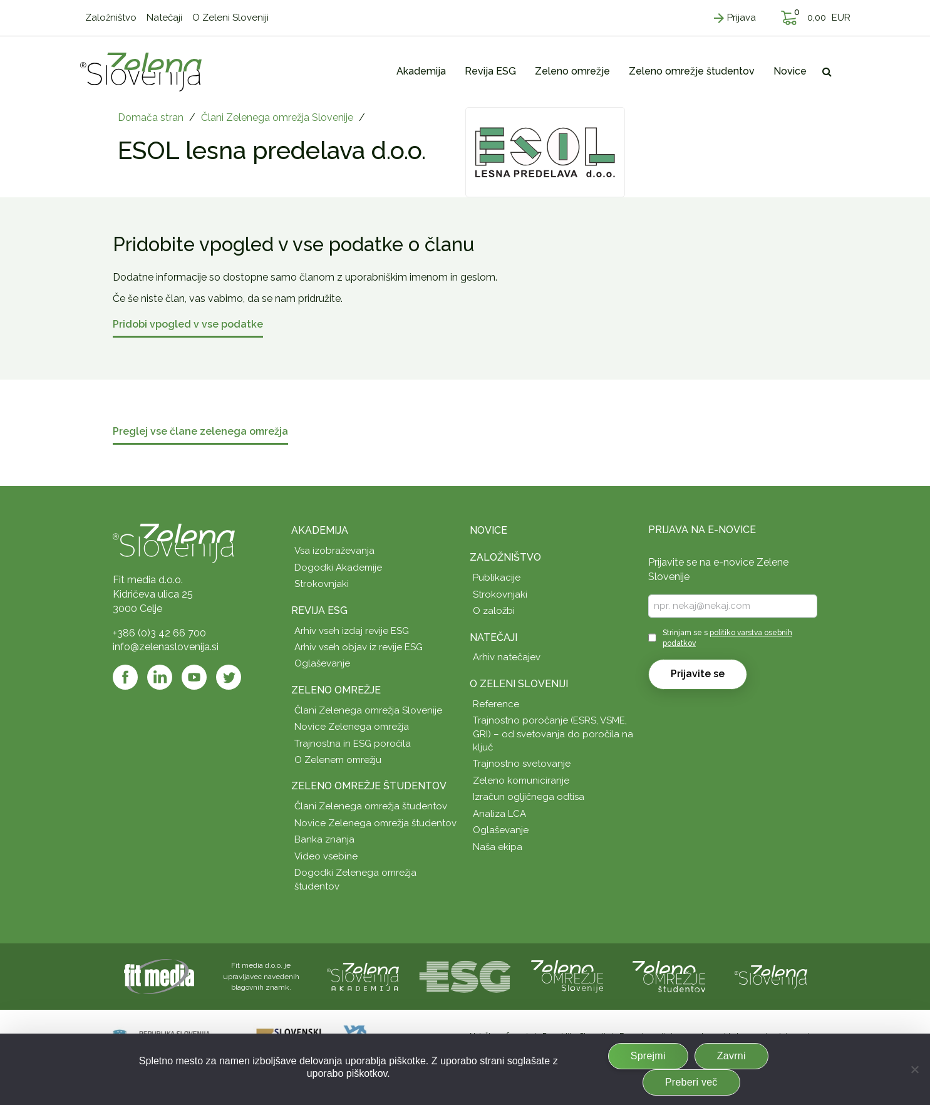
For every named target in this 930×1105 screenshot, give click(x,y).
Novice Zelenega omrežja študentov (375, 823)
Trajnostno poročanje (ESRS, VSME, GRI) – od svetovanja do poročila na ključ (553, 734)
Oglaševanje (322, 663)
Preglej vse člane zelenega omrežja (200, 432)
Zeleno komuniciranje (521, 780)
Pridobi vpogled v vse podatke (188, 324)
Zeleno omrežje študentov (369, 786)
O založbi (494, 610)
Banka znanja (324, 839)
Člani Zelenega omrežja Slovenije (277, 117)
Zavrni (731, 1056)
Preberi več (691, 1082)
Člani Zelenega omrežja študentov (370, 806)
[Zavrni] (914, 1069)
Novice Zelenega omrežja (351, 726)
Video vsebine (326, 856)
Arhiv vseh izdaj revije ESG (351, 630)
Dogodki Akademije (338, 567)
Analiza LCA (499, 813)
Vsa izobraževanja (334, 550)
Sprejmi (648, 1056)
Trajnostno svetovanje (522, 763)
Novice (488, 530)
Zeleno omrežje (336, 690)
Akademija (319, 530)
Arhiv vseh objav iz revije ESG (358, 647)
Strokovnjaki (321, 583)
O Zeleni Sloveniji (519, 684)
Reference (496, 704)
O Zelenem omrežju (337, 759)
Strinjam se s (727, 638)
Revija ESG (319, 610)
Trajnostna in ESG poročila (352, 743)
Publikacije (496, 577)
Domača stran (150, 117)
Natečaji (493, 637)
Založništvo (505, 557)
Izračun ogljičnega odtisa (528, 796)
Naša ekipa (497, 847)
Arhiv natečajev (506, 657)
